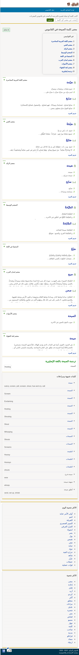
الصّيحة (69, 451)
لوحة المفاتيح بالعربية (67, 10)
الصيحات (69, 436)
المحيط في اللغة (66, 56)
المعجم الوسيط (66, 52)
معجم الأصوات (66, 64)
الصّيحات (69, 459)
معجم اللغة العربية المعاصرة (61, 41)
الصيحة (69, 390)
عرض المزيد (72, 113)
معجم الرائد (68, 49)
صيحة (70, 383)
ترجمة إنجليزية (66, 71)
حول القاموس (49, 10)
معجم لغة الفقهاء (65, 68)
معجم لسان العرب (65, 60)
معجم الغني (67, 45)
